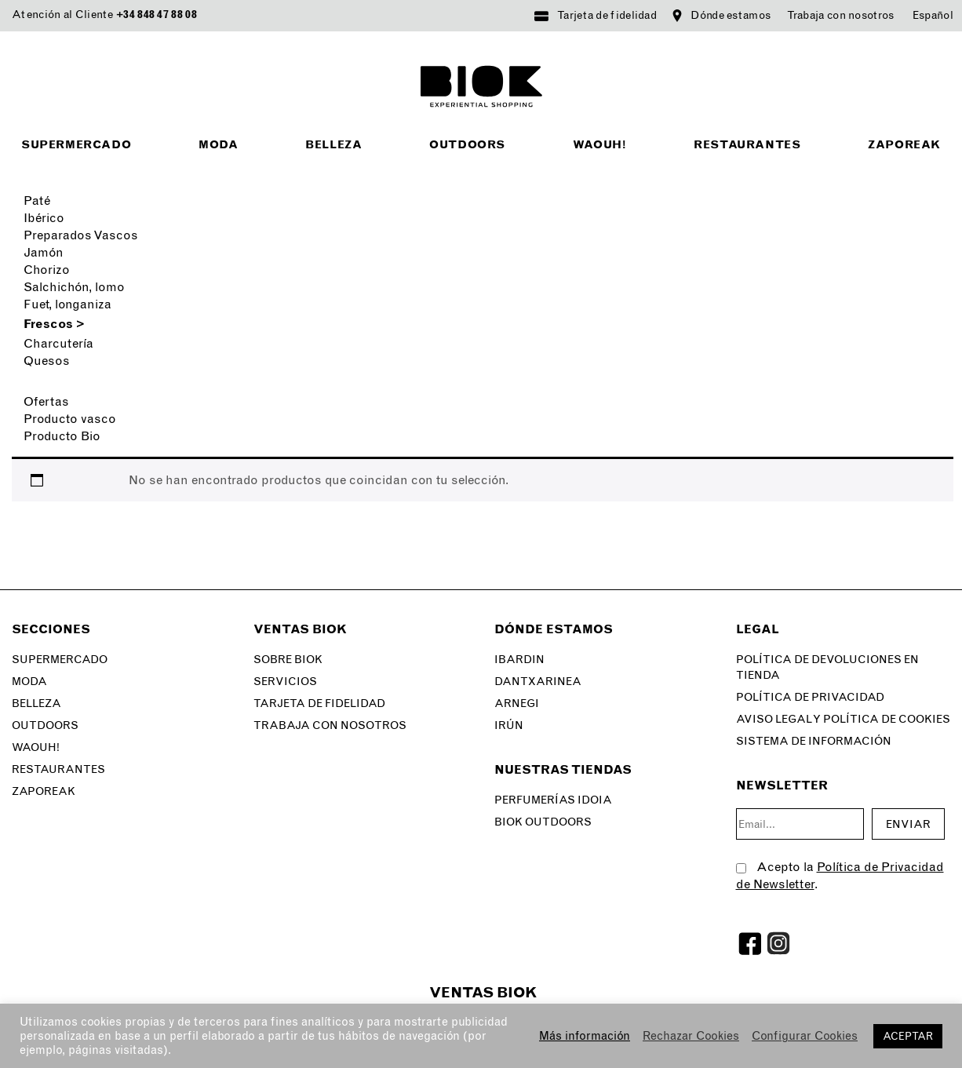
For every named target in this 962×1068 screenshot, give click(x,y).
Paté (37, 200)
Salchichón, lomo (74, 286)
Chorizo (47, 269)
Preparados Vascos (81, 235)
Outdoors (467, 144)
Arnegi (516, 703)
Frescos (54, 323)
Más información (584, 1036)
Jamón (44, 252)
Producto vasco (70, 418)
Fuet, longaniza (67, 304)
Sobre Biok (287, 659)
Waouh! (600, 144)
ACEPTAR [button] (908, 1036)
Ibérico (44, 217)
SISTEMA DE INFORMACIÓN (813, 741)
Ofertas (46, 401)
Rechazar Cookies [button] (691, 1036)
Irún (508, 725)
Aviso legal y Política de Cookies (843, 719)
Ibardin (519, 659)
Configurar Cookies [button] (805, 1036)
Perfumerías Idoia (553, 800)
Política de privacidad (810, 697)
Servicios (285, 681)
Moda (218, 144)
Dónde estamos (731, 15)
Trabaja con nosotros (841, 15)
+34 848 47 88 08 (156, 14)
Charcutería (58, 343)
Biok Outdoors (543, 822)
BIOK (481, 86)
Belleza (333, 144)
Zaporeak (904, 144)
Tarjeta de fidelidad (607, 15)
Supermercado (76, 144)
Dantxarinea (537, 681)
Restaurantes (747, 144)
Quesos (47, 360)
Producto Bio (62, 435)
